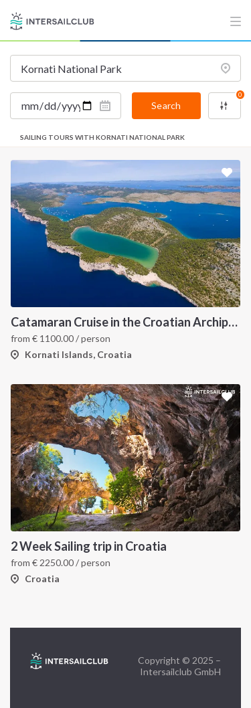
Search (166, 105)
